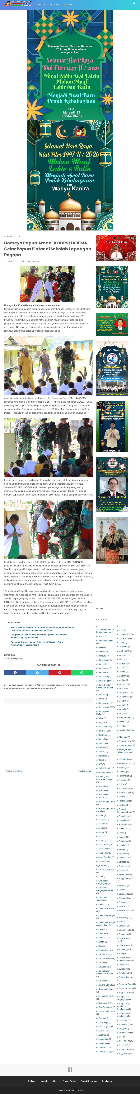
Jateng (101, 832)
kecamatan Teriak (106, 996)
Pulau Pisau (124, 816)
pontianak (123, 788)
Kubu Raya (103, 1027)
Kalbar (68, 5)
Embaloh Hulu (104, 768)
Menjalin (122, 701)
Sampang (123, 866)
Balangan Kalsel (105, 640)
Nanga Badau (125, 717)
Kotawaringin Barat (106, 1011)
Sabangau (123, 841)
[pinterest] (60, 672)
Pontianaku (124, 801)
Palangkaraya (125, 745)
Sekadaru (123, 890)
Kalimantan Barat (106, 908)
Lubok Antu (124, 638)
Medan (122, 680)
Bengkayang (104, 707)
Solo (121, 953)
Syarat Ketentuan (89, 1081)
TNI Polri (54, 5)
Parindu (122, 772)
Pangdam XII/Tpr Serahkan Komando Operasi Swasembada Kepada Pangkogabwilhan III (39, 636)
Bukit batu (102, 735)
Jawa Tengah (104, 849)
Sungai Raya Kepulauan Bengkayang (123, 1006)
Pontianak (123, 792)
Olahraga (123, 737)
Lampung (102, 1043)
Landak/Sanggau (106, 1051)
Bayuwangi (103, 695)
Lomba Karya (125, 634)
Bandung (102, 656)
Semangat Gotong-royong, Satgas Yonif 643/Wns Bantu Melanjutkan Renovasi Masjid (37, 643)
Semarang (123, 917)
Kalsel (101, 929)
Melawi (122, 684)
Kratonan (102, 1018)
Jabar (100, 815)
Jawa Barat (103, 844)
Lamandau (103, 1039)
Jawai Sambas (104, 857)
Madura (122, 642)
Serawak (123, 926)
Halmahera (103, 786)
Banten (101, 672)
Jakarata (102, 819)
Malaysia (123, 663)
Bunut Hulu (103, 739)
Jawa (100, 840)
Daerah (101, 751)
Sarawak (123, 885)
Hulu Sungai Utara (106, 801)
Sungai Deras (125, 992)
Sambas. (123, 862)
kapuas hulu (103, 950)
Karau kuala (103, 967)
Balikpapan (103, 652)
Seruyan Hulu (125, 930)
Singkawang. (124, 945)
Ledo (121, 630)
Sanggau (123, 874)
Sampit (122, 870)
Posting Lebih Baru (14, 771)
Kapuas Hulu (104, 958)
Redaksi (31, 1081)
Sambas (122, 858)
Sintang (122, 949)
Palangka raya (125, 741)
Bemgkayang (104, 703)
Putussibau (124, 824)
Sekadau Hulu (125, 898)
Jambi (101, 828)
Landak (101, 1047)
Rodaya (122, 837)
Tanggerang (124, 1028)
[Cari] (134, 3)
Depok (101, 760)
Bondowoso (103, 726)
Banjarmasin (104, 668)
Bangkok (102, 664)
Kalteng (101, 938)
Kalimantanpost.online (76, 1090)
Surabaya (123, 1020)
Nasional (123, 722)
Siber (55, 1081)
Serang (122, 922)
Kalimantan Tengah (106, 915)
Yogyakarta (124, 1053)
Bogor (101, 722)
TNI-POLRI (124, 1049)
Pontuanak (123, 805)
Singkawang (124, 938)
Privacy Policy (69, 1081)
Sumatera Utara (126, 988)
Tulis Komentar (33, 261)
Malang (122, 659)
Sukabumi (123, 969)
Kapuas (101, 946)
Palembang (124, 759)
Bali (100, 647)
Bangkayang (104, 660)
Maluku (122, 667)
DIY (100, 764)
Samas (122, 849)
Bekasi (101, 699)
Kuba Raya (103, 1022)
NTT (121, 726)
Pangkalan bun (125, 763)
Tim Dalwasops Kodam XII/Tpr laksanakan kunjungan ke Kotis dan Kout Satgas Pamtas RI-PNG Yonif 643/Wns (42, 628)
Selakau (122, 906)
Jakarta (101, 824)
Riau (121, 833)
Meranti (122, 705)
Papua (122, 767)
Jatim (100, 836)
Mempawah (124, 692)
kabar (100, 876)
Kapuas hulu (104, 954)
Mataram (123, 676)
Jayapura (102, 861)
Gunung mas (104, 772)
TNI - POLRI (124, 1041)
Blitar (100, 718)
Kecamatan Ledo (106, 989)
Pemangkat (124, 776)
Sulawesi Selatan (126, 977)
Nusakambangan (126, 730)
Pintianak (123, 780)
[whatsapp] (82, 672)
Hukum (101, 790)
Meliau (122, 688)
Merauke (123, 709)
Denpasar (102, 756)
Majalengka (124, 651)
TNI (120, 1037)
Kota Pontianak (105, 1007)
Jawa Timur (103, 853)
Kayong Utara (104, 985)
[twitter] (37, 672)
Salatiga (122, 845)
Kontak (44, 1081)
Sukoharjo (123, 973)
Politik (41, 5)
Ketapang (102, 1003)
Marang (122, 672)
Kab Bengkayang (106, 869)
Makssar (122, 655)
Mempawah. (124, 697)
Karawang (102, 981)
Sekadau (123, 894)
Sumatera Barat (126, 984)
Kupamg (102, 1035)
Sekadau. (123, 902)
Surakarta (123, 1024)
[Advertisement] (116, 585)
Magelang (123, 647)
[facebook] (15, 672)
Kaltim (101, 942)
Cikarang (102, 747)
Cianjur (101, 743)
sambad (122, 853)
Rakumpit (123, 828)
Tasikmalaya (124, 1033)
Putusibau (123, 820)
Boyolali (101, 731)
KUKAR (101, 1031)
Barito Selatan (104, 681)
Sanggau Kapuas (126, 878)
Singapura (123, 934)
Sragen (122, 965)
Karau (101, 963)
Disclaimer (107, 1081)
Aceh (100, 636)
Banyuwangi (103, 676)
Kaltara (101, 933)
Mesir (121, 713)
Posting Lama (85, 771)
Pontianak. (123, 797)
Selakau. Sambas (126, 910)
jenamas (102, 865)
